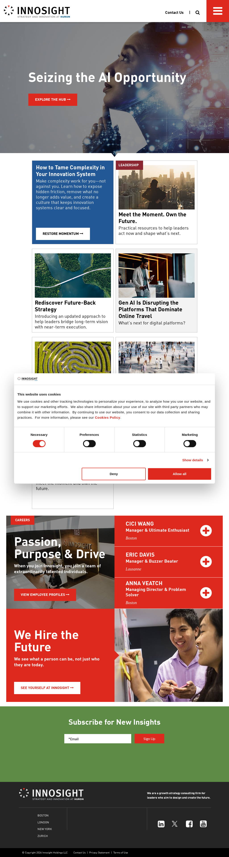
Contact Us (79, 852)
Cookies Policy (107, 417)
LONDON (43, 822)
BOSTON (43, 815)
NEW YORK (44, 829)
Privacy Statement (99, 852)
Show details (192, 460)
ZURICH (42, 836)
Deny (114, 474)
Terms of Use (120, 852)
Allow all (179, 474)
